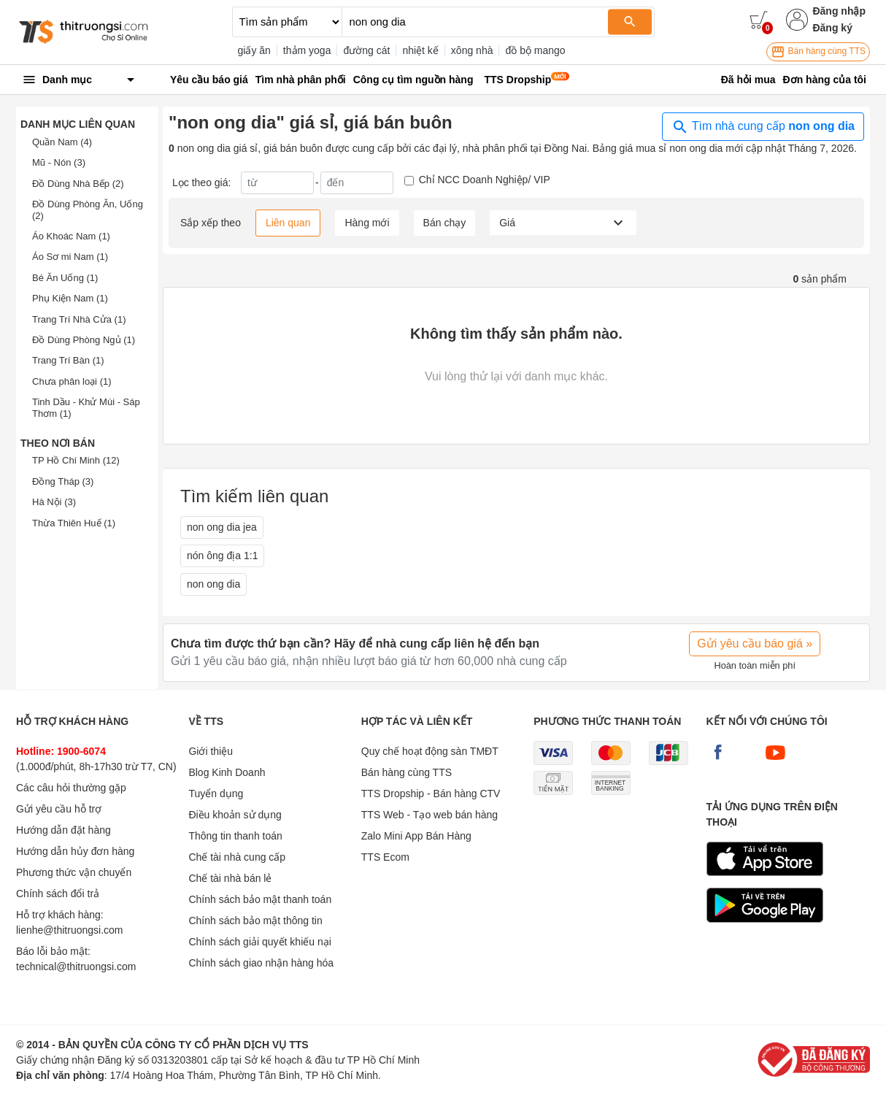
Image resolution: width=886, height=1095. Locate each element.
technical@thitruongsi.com (76, 966)
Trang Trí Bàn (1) (68, 360)
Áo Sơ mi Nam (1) (70, 256)
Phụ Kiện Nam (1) (70, 298)
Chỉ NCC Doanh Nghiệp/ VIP (484, 179)
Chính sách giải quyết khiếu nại (259, 942)
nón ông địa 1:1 (222, 555)
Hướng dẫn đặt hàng (63, 830)
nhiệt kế (420, 50)
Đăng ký (832, 28)
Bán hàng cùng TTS (818, 52)
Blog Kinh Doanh (226, 772)
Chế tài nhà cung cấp (236, 857)
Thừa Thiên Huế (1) (73, 523)
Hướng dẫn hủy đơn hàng (75, 851)
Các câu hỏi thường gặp (71, 788)
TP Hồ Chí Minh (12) (76, 460)
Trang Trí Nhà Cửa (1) (79, 319)
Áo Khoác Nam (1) (71, 236)
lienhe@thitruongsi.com (69, 930)
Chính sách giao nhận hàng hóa (261, 963)
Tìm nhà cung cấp (763, 127)
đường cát (366, 50)
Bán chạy (444, 222)
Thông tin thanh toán (235, 836)
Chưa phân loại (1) (72, 381)
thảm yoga (307, 50)
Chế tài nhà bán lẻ (229, 878)
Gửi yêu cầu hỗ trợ (58, 809)
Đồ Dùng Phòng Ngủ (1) (83, 339)
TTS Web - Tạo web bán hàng (429, 815)
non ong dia (213, 584)
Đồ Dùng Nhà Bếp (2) (78, 183)
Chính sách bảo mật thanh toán (259, 899)
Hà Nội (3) (54, 501)
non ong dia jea (222, 527)
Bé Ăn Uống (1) (65, 277)
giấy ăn (254, 50)
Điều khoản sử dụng (234, 815)
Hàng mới (366, 222)
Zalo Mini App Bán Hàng (416, 836)
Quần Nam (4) (62, 142)
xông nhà (472, 50)
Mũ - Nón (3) (58, 162)
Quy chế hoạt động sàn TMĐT (429, 751)
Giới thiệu (210, 751)
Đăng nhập (839, 11)
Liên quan (288, 222)
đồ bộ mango (535, 50)
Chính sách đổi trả (57, 893)
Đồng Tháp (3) (62, 481)
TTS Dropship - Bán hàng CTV (431, 793)
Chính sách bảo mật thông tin (255, 920)
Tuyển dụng (215, 793)
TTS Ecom (385, 857)
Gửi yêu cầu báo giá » (754, 643)
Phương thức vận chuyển (73, 872)
